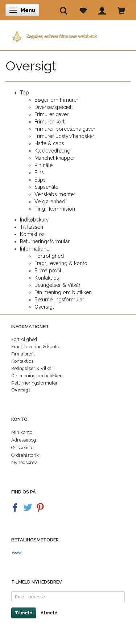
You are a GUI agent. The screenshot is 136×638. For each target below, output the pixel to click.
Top (24, 93)
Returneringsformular (45, 241)
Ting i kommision (54, 209)
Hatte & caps (49, 143)
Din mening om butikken (63, 292)
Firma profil (47, 270)
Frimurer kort (49, 122)
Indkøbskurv (34, 220)
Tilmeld (24, 612)
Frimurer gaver (51, 114)
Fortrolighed (49, 256)
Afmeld (49, 612)
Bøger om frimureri (56, 100)
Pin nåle (43, 165)
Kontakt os (32, 234)
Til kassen (31, 227)
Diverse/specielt (53, 107)
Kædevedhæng (52, 151)
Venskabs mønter (54, 194)
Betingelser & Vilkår (57, 285)
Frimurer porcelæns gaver (64, 129)
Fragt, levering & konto (60, 263)
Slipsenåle (46, 187)
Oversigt (44, 307)
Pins (39, 172)
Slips (40, 180)
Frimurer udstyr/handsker (64, 136)
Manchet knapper (54, 158)
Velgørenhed (49, 201)
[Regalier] (68, 35)
